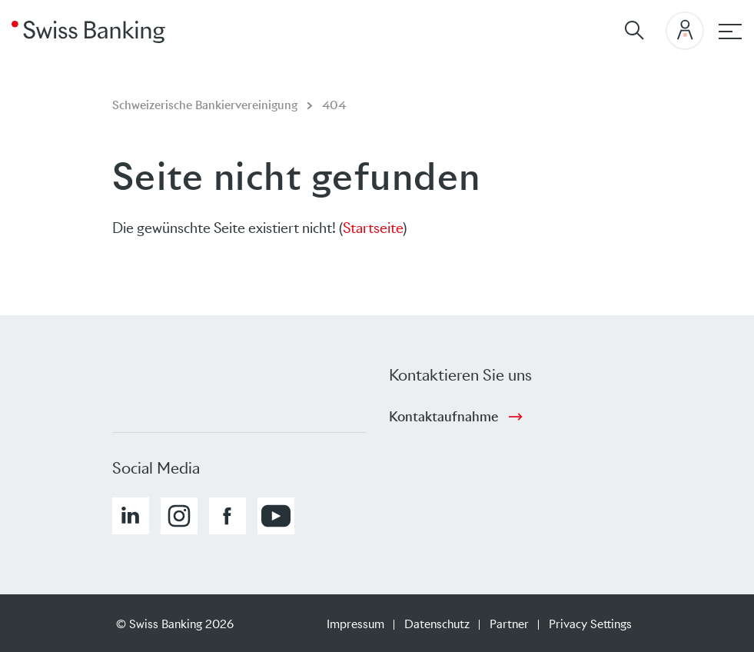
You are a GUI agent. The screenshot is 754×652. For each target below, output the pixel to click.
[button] (130, 515)
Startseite (373, 228)
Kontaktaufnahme (443, 416)
